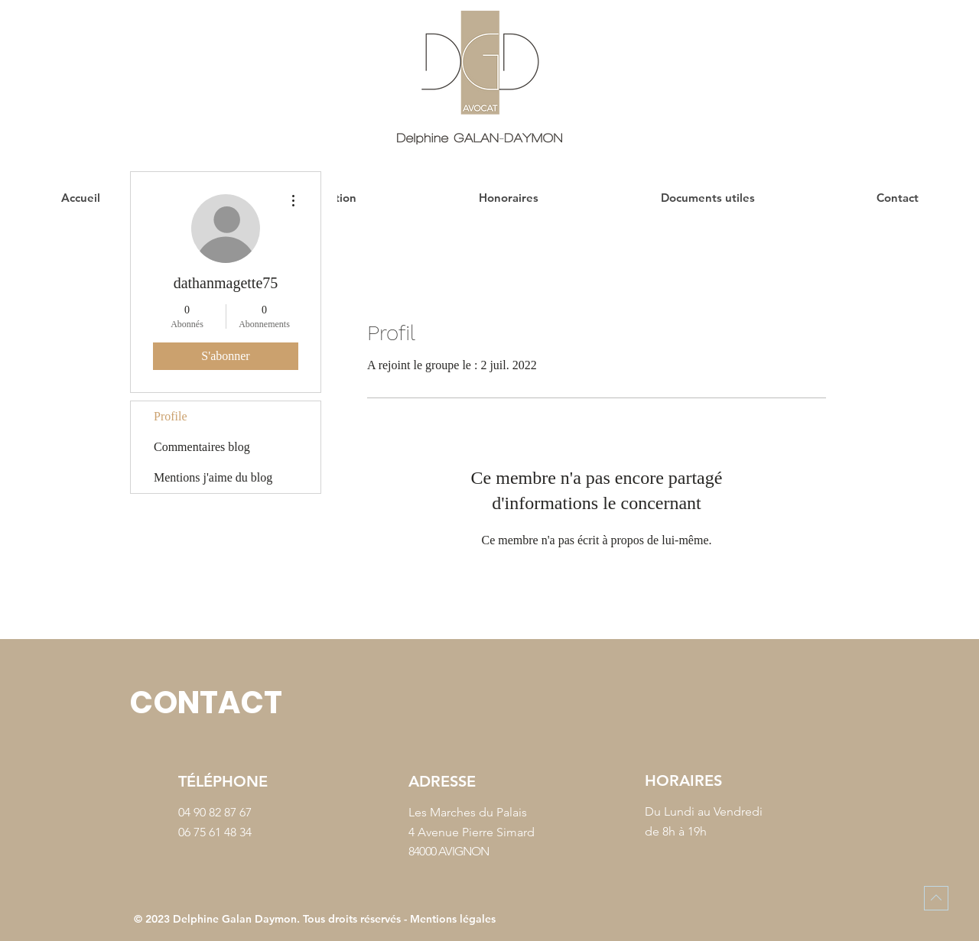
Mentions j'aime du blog (213, 477)
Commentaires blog (202, 446)
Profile (170, 416)
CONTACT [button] (205, 702)
